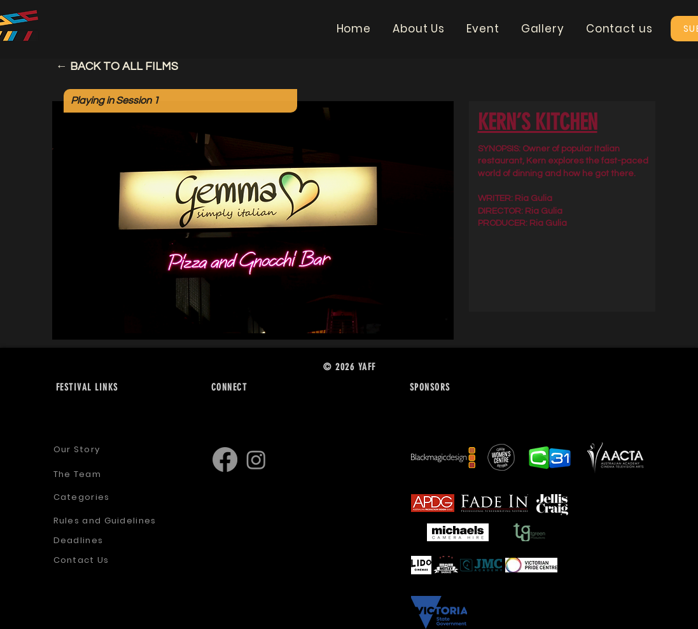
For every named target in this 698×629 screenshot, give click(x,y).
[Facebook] (225, 459)
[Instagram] (256, 459)
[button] (418, 28)
